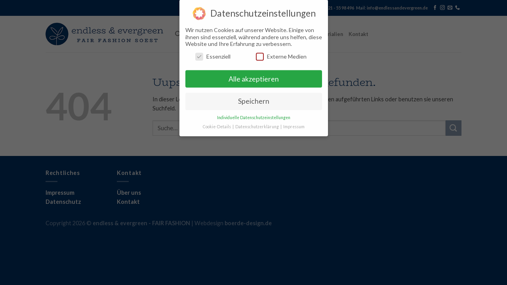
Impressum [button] (294, 124)
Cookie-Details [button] (217, 124)
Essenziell (213, 53)
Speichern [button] (253, 98)
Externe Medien (281, 53)
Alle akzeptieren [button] (254, 76)
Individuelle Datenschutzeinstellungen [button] (253, 114)
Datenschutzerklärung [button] (257, 124)
